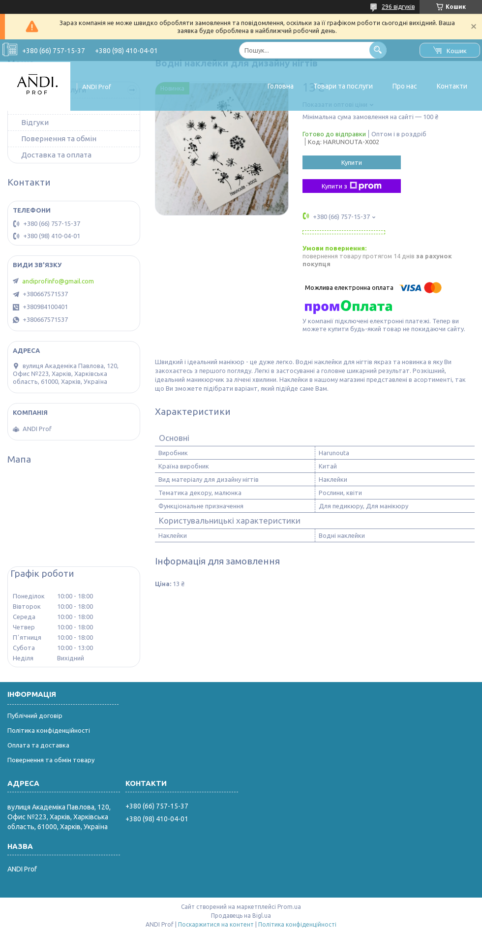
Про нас (404, 86)
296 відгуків (398, 6)
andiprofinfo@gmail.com (58, 281)
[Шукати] (378, 50)
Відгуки (35, 122)
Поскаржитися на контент (216, 924)
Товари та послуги (343, 86)
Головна (281, 86)
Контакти (452, 86)
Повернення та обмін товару (50, 759)
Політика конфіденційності (48, 730)
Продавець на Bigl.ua (241, 915)
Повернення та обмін (58, 138)
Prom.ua (289, 906)
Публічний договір (34, 715)
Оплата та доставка (38, 745)
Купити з (352, 186)
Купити (351, 162)
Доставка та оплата (56, 155)
